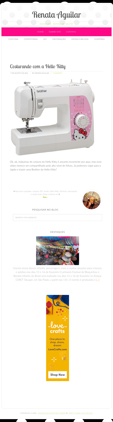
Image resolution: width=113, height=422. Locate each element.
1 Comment (57, 73)
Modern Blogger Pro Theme (51, 413)
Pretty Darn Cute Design (81, 413)
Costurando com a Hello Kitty (37, 66)
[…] (97, 279)
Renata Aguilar (56, 14)
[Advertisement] (60, 52)
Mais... (45, 197)
